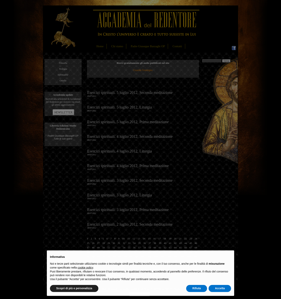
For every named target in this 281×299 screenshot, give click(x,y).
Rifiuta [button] (196, 288)
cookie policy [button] (85, 267)
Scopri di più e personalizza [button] (74, 288)
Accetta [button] (220, 288)
